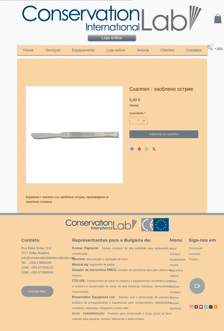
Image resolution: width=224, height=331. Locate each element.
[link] (218, 18)
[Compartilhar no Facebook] (132, 149)
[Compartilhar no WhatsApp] (146, 149)
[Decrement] (132, 120)
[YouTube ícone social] (201, 307)
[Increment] (144, 120)
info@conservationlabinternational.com (48, 258)
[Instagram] (191, 307)
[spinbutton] (138, 120)
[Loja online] (112, 38)
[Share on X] (154, 149)
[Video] (197, 286)
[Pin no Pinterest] (139, 149)
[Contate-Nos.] (37, 291)
